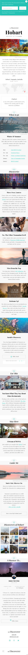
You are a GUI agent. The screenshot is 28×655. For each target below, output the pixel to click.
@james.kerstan (14, 582)
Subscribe (14, 634)
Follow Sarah (16, 356)
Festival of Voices (15, 152)
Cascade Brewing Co (14, 298)
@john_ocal (25, 391)
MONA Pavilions (24, 439)
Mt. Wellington (19, 271)
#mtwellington (19, 266)
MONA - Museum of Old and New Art (12, 190)
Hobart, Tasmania (18, 57)
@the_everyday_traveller (14, 507)
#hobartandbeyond (16, 480)
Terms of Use (12, 12)
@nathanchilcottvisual (23, 298)
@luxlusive (25, 266)
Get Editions (23, 8)
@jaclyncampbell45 (23, 190)
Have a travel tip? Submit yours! (14, 513)
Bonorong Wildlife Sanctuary (18, 240)
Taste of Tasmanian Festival (18, 158)
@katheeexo (25, 232)
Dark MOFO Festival (16, 150)
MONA (4, 199)
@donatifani (24, 57)
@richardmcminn (23, 134)
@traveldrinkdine (23, 480)
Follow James (15, 621)
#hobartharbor (19, 391)
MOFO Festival (14, 161)
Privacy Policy (4, 12)
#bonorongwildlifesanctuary (16, 232)
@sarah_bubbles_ (14, 339)
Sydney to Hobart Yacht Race (18, 155)
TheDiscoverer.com (14, 636)
